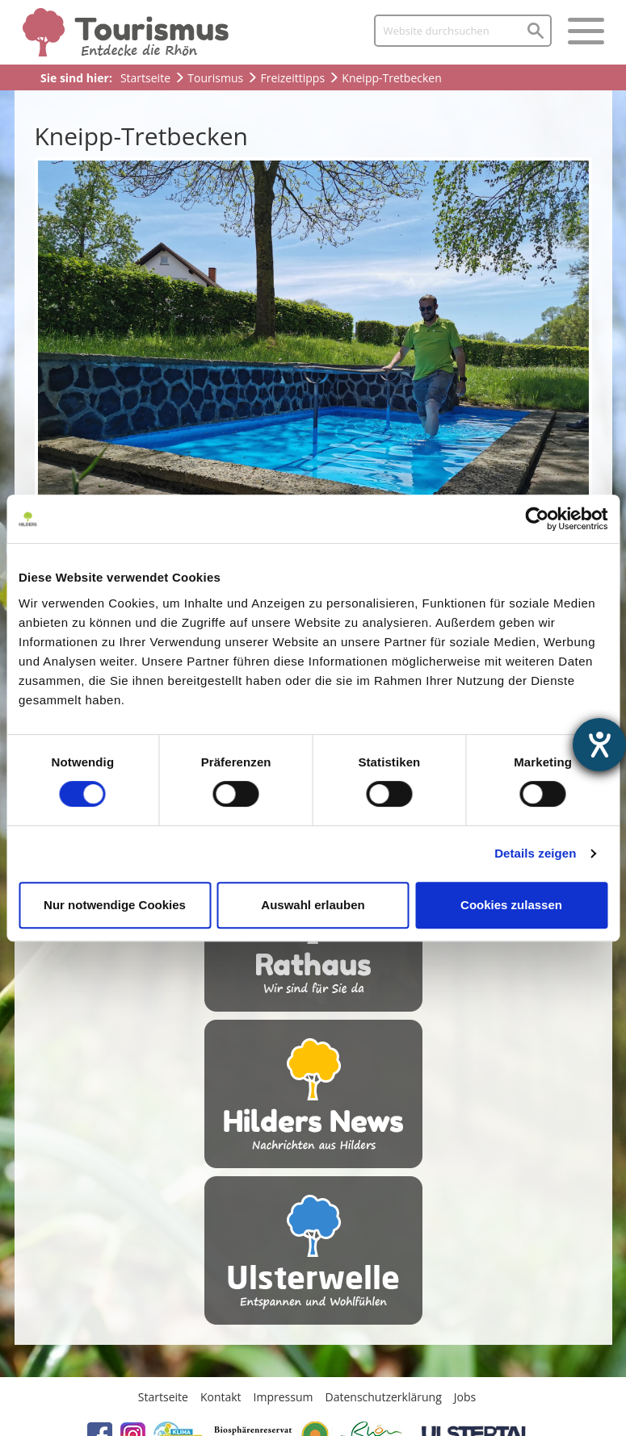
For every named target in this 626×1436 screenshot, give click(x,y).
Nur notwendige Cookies (115, 905)
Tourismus (215, 78)
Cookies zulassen (511, 905)
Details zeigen (535, 853)
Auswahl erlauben (312, 905)
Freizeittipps (292, 78)
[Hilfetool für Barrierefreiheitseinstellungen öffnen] (599, 744)
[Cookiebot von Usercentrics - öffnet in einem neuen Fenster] (536, 519)
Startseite (145, 78)
